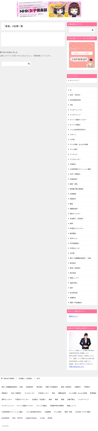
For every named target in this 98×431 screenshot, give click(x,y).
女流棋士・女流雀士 (76, 218)
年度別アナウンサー (76, 228)
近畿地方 (73, 297)
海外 (71, 288)
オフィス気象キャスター (78, 120)
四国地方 (73, 199)
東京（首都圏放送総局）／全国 (80, 258)
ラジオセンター (75, 159)
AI (70, 90)
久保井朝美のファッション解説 (80, 169)
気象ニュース (74, 278)
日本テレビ (73, 238)
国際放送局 (73, 209)
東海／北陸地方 (75, 268)
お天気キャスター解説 (82, 412)
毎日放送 (73, 273)
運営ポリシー (73, 316)
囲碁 (71, 204)
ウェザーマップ (75, 115)
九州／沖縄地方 (75, 174)
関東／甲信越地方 (76, 302)
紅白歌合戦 (73, 293)
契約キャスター (75, 213)
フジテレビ (73, 154)
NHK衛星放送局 (75, 100)
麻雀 (62, 399)
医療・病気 (73, 184)
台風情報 (73, 194)
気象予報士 (73, 283)
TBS (71, 105)
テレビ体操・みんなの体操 (79, 144)
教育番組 (73, 233)
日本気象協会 (74, 243)
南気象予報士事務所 (76, 189)
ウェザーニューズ (76, 110)
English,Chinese (31, 418)
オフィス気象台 (75, 125)
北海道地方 (73, 179)
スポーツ (73, 134)
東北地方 (73, 263)
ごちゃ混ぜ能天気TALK (78, 129)
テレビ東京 (73, 149)
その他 (72, 139)
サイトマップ (74, 80)
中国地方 (73, 164)
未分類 (72, 253)
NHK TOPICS (75, 95)
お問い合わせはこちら (76, 366)
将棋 (71, 223)
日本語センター (75, 248)
